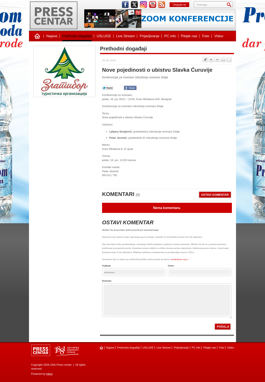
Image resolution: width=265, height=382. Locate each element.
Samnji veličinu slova (217, 59)
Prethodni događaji (77, 36)
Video (218, 36)
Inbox (49, 373)
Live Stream (125, 36)
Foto (205, 36)
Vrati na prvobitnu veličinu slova (211, 59)
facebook (125, 4)
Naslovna (37, 36)
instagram (143, 4)
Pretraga (230, 4)
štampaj (223, 59)
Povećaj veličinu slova (205, 59)
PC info (170, 36)
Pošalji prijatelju (229, 59)
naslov (171, 266)
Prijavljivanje (149, 36)
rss (161, 4)
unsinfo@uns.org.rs (179, 259)
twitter (134, 4)
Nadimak (106, 266)
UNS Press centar (53, 15)
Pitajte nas (189, 36)
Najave (51, 36)
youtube (152, 4)
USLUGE (104, 36)
